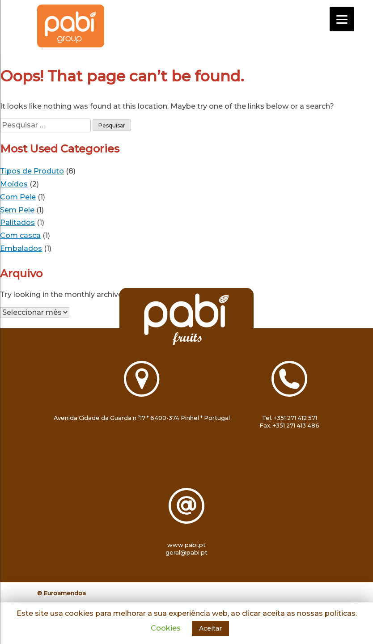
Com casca (20, 235)
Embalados (21, 248)
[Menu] (342, 19)
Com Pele (18, 197)
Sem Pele (17, 210)
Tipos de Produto (32, 171)
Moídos (14, 184)
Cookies (166, 628)
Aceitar (210, 628)
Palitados (17, 222)
